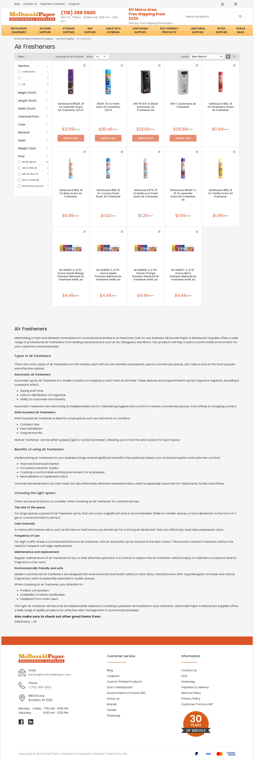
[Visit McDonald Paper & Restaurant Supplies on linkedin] (30, 721)
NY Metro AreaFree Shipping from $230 (147, 14)
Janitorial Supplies (65, 38)
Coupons (74, 4)
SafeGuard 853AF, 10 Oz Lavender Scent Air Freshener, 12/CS (71, 107)
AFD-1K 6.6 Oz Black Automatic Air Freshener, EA (145, 107)
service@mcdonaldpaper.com (49, 675)
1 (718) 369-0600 (39, 687)
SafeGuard (28, 71)
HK (23, 84)
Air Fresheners (84, 38)
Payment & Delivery (53, 4)
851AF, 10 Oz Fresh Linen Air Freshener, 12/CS (108, 107)
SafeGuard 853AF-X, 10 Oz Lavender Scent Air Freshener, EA (183, 195)
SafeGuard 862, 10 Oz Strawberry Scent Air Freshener (220, 107)
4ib (124, 754)
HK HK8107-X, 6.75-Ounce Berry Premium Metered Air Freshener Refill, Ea (183, 274)
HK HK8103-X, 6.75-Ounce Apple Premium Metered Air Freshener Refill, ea (108, 274)
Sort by (185, 56)
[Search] (212, 16)
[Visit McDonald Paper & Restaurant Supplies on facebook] (21, 721)
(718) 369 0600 (78, 12)
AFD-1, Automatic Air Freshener (183, 105)
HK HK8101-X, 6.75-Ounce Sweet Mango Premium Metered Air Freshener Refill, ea (71, 274)
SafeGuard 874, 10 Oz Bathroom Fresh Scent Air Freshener (145, 193)
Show (89, 56)
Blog (17, 4)
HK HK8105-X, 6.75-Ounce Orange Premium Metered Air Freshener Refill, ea (145, 274)
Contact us (30, 4)
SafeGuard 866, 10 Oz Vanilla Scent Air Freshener (220, 193)
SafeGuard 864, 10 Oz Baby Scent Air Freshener (71, 193)
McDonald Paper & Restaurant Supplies (33, 38)
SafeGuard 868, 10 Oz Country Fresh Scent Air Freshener (108, 193)
